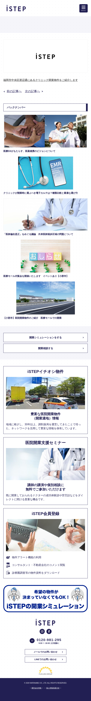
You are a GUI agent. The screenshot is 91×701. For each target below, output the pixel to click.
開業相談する (45, 348)
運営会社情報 (36, 688)
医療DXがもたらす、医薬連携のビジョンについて (29, 151)
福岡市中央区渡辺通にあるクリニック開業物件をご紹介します (40, 80)
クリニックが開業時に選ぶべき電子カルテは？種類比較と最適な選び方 (40, 193)
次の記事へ (32, 91)
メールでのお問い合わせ (45, 652)
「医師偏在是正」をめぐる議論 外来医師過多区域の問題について (38, 234)
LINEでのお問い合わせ (45, 659)
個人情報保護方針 (53, 688)
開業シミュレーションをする (45, 337)
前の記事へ (14, 91)
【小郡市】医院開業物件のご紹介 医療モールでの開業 (33, 318)
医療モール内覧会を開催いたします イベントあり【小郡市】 (36, 276)
